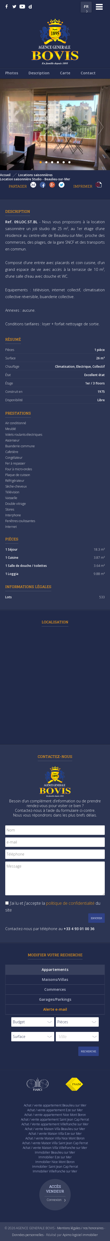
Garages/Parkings (55, 999)
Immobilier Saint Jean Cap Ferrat (55, 1166)
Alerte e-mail (55, 1009)
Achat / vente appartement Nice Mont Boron (55, 1115)
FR (86, 6)
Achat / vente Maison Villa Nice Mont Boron (55, 1138)
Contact (88, 72)
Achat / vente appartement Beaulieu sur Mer (55, 1105)
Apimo (67, 1235)
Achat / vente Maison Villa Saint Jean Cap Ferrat (55, 1143)
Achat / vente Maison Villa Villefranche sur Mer (55, 1147)
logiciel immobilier (85, 1235)
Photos (11, 72)
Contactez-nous (55, 756)
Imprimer (99, 185)
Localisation (55, 622)
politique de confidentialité (70, 903)
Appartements (55, 969)
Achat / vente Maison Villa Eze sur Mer (55, 1133)
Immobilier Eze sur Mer (55, 1157)
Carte (65, 72)
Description (39, 72)
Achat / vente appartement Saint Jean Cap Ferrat (55, 1119)
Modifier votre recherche (55, 955)
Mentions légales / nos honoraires (80, 1228)
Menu (99, 6)
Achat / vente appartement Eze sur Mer (55, 1110)
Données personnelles (27, 1235)
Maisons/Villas (55, 979)
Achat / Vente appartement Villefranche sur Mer (55, 1124)
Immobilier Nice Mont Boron (55, 1162)
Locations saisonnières (35, 175)
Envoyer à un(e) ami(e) (33, 185)
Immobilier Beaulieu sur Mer (55, 1152)
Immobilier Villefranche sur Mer (55, 1171)
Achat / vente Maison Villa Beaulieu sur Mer (55, 1129)
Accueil (5, 175)
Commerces (55, 989)
